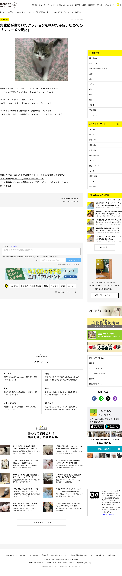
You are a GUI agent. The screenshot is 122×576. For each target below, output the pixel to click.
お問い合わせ (112, 555)
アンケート (93, 115)
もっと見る (105, 247)
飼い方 (91, 134)
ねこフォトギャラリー (97, 373)
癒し (46, 286)
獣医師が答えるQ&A (96, 358)
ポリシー (64, 555)
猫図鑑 (84, 5)
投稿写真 (77, 5)
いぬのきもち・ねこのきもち (15, 555)
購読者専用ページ (95, 384)
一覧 (117, 124)
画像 (91, 94)
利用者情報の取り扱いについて (82, 555)
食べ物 (53, 5)
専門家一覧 (100, 555)
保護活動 (92, 186)
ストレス (92, 145)
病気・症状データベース (98, 68)
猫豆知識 (34, 5)
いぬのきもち (33, 555)
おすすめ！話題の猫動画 (31, 286)
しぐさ (91, 171)
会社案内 (47, 559)
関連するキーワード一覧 (66, 292)
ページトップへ (61, 546)
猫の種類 (92, 110)
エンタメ (70, 5)
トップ (2, 12)
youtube (71, 286)
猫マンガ (46, 5)
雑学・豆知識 (94, 155)
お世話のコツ (61, 5)
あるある (92, 150)
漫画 (91, 79)
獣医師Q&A (91, 5)
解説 (91, 99)
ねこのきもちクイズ (96, 368)
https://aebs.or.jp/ (108, 514)
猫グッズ (92, 160)
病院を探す (100, 5)
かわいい (29, 12)
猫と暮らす (93, 58)
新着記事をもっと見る (41, 522)
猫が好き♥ (93, 63)
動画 (63, 286)
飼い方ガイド (109, 5)
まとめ (91, 105)
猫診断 (91, 379)
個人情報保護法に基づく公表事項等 (65, 559)
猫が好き (10, 12)
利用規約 (54, 555)
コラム (91, 84)
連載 (40, 5)
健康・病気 (93, 176)
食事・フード (94, 165)
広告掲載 (45, 555)
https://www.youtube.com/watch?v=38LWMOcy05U (22, 178)
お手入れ (92, 129)
